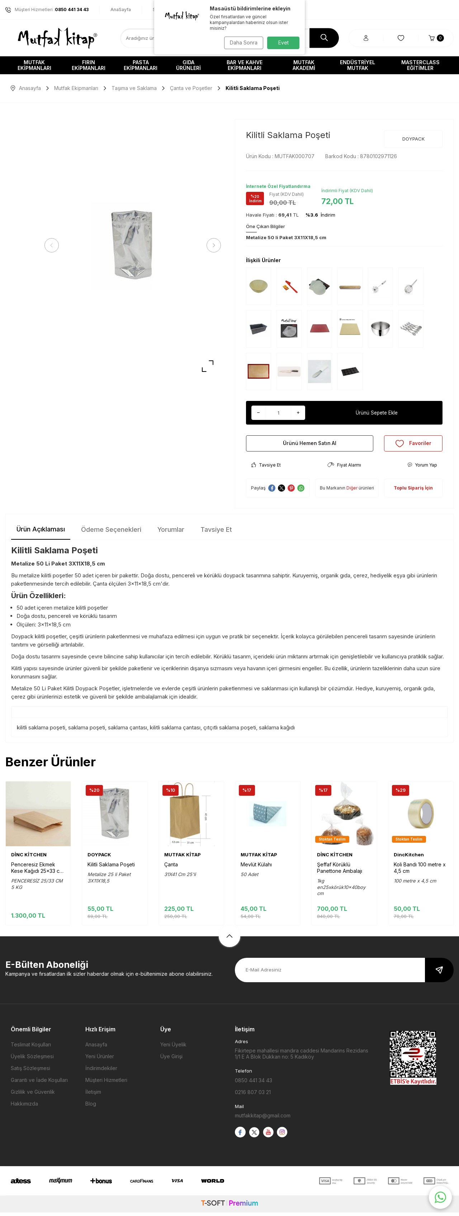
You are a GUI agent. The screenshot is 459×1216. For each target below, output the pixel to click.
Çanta (171, 868)
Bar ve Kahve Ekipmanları (244, 65)
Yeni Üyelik (173, 1048)
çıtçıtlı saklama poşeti (229, 731)
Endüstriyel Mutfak (357, 65)
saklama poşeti (86, 731)
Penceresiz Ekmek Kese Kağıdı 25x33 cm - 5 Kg (37, 871)
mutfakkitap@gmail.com (262, 1119)
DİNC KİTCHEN (29, 858)
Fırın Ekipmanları (88, 65)
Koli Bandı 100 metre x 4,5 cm (420, 871)
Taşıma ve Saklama (134, 88)
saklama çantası (127, 731)
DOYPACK (413, 139)
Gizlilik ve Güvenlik (33, 1095)
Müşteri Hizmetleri (106, 1083)
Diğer (352, 491)
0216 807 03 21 (253, 1096)
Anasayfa (26, 88)
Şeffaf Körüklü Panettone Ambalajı (339, 871)
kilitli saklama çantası (175, 731)
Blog (90, 1107)
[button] (54, 245)
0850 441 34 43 (253, 1084)
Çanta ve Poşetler (191, 88)
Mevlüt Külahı (256, 868)
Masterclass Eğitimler (420, 65)
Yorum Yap (422, 468)
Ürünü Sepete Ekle (376, 412)
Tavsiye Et (266, 468)
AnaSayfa (120, 9)
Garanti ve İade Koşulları (39, 1083)
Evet (283, 42)
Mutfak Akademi (304, 65)
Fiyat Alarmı (344, 468)
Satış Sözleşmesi (30, 1072)
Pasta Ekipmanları (140, 65)
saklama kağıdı (277, 731)
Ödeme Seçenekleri (111, 533)
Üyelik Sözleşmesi (32, 1060)
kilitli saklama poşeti (41, 731)
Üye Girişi (171, 1060)
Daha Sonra (242, 42)
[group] (132, 245)
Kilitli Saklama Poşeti (111, 868)
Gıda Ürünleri (188, 65)
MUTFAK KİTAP (182, 858)
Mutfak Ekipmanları (34, 65)
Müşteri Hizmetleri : (47, 10)
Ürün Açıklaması (40, 532)
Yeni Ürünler (99, 1060)
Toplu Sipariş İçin (413, 491)
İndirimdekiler (101, 1072)
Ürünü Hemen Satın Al (309, 445)
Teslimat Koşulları (31, 1048)
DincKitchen (409, 858)
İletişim (93, 1095)
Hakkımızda (24, 1107)
